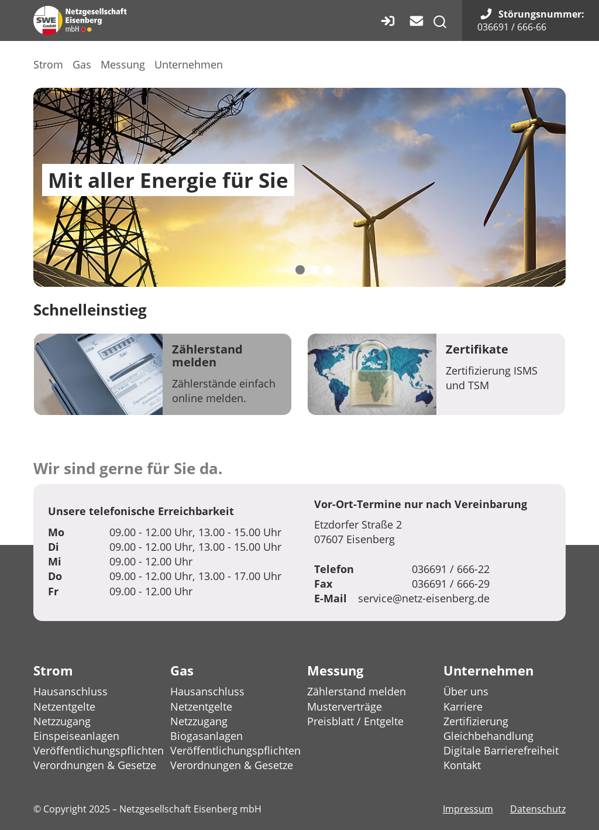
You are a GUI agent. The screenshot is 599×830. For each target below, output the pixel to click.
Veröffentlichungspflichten (98, 750)
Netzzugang (62, 721)
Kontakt (462, 765)
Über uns (465, 691)
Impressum (468, 808)
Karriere (463, 706)
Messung (123, 64)
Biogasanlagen (206, 736)
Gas (82, 64)
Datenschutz (538, 808)
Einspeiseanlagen (76, 736)
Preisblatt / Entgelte (355, 721)
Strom (48, 64)
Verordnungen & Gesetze (94, 765)
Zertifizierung (475, 721)
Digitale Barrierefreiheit (501, 750)
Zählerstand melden (356, 691)
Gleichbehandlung (488, 736)
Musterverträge (344, 706)
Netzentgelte (64, 706)
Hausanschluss (70, 691)
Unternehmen (188, 64)
